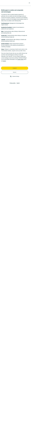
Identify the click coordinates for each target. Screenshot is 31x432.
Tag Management (5, 23)
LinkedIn (3, 39)
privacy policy (20, 59)
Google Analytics (5, 43)
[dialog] (15, 216)
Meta (2, 31)
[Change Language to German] (29, 3)
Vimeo (2, 49)
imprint (4, 61)
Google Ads (4, 35)
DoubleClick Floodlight (6, 27)
